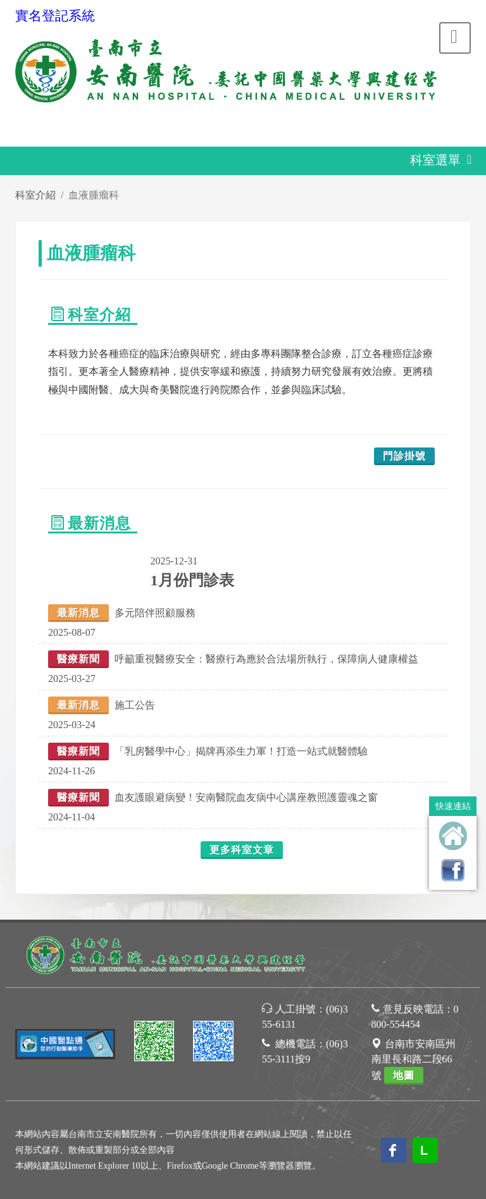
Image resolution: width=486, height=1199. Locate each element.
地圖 (403, 1075)
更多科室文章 (241, 849)
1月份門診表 (192, 580)
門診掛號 (404, 456)
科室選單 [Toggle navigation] (445, 161)
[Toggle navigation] (455, 38)
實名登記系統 (55, 15)
